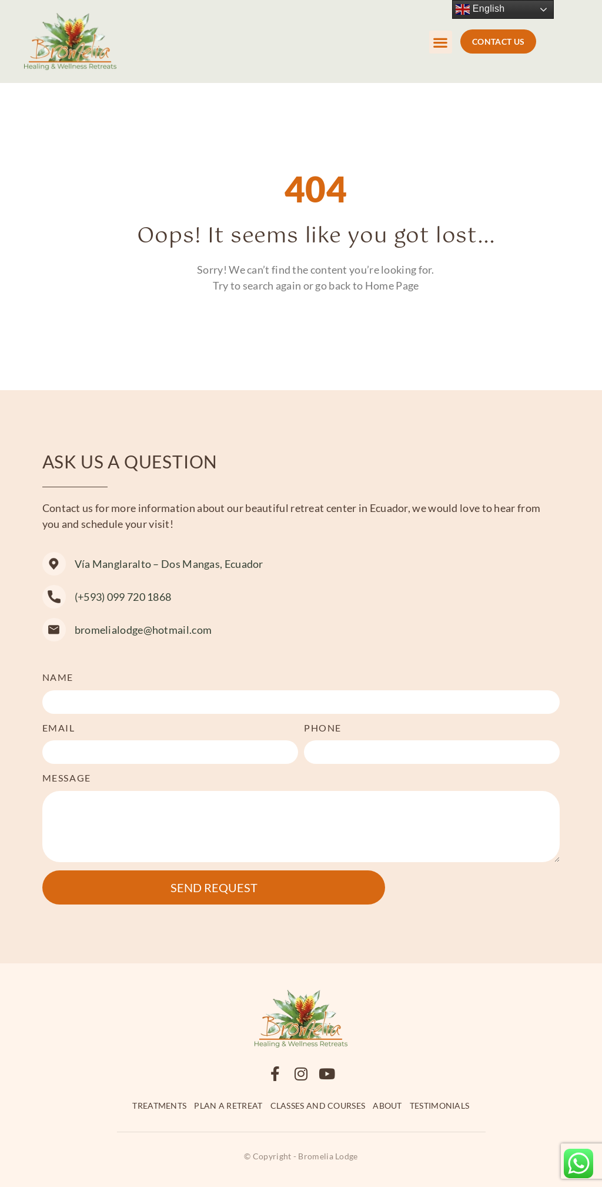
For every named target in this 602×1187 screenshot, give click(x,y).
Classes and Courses (318, 1105)
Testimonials (440, 1105)
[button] (440, 42)
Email (58, 727)
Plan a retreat (228, 1105)
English (480, 9)
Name (57, 677)
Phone (323, 727)
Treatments (159, 1105)
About (387, 1105)
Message (66, 777)
